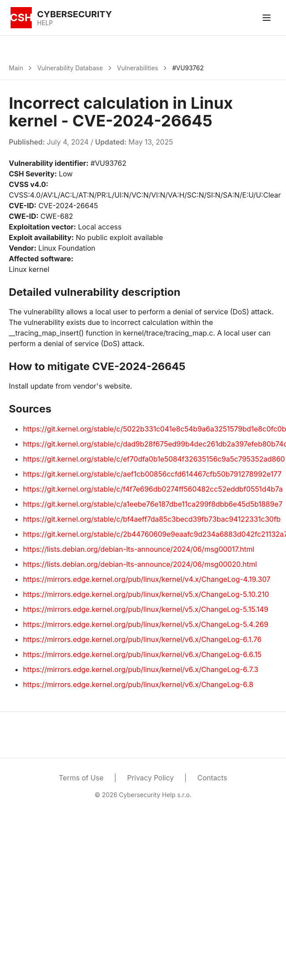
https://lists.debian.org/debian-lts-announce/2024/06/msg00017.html (138, 549)
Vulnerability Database (70, 68)
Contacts (212, 777)
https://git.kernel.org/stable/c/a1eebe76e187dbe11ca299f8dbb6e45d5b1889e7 (152, 504)
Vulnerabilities (137, 68)
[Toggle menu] (266, 18)
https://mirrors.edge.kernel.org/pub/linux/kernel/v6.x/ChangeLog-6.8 (138, 684)
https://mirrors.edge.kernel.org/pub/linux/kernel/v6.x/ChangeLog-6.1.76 (142, 639)
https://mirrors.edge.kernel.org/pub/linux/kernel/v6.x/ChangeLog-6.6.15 (142, 654)
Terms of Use (81, 777)
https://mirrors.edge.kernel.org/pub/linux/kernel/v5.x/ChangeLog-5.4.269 (145, 624)
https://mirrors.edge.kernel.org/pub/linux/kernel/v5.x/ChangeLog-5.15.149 (145, 609)
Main (16, 68)
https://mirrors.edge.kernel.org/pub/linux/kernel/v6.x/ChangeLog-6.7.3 (140, 669)
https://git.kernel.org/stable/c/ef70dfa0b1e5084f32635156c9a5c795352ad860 (154, 459)
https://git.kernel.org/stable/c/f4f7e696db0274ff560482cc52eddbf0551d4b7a (153, 489)
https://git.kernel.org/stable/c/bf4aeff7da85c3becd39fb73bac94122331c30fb (152, 519)
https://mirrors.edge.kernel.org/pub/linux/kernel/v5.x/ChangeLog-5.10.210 (146, 594)
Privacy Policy (150, 777)
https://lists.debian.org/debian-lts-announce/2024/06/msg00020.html (140, 564)
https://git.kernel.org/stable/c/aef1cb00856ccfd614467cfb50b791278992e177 (152, 474)
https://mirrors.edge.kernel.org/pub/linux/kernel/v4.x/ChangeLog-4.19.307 (147, 579)
